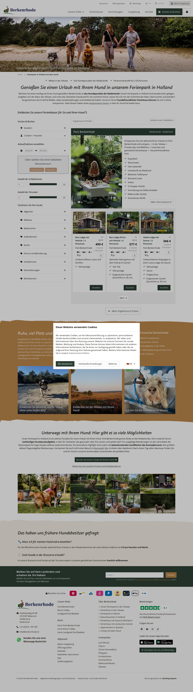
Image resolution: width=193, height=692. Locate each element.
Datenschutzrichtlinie (79, 353)
